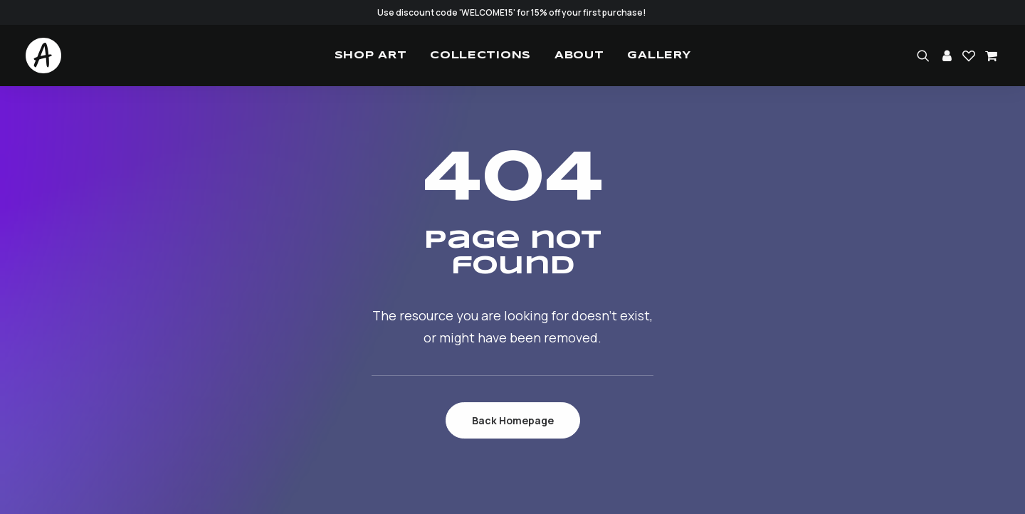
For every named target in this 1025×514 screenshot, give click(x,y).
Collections (480, 56)
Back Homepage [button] (513, 420)
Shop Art (371, 56)
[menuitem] (371, 55)
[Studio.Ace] (43, 55)
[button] (926, 55)
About (579, 56)
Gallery (658, 56)
